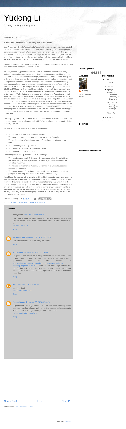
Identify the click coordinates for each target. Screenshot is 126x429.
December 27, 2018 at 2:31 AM (36, 252)
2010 (107, 117)
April (109, 90)
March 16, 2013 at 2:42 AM (34, 215)
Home (39, 401)
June (109, 83)
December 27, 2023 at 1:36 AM (38, 302)
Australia (13, 202)
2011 (107, 80)
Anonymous (18, 252)
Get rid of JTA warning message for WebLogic (112, 105)
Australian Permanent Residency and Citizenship (113, 96)
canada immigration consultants (25, 313)
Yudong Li (22, 17)
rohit (15, 285)
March (110, 113)
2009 (107, 121)
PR (47, 202)
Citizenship (22, 202)
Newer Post (10, 401)
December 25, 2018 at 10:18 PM (38, 237)
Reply (15, 229)
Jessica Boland (19, 302)
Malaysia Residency (20, 226)
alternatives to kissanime (22, 291)
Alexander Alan (19, 237)
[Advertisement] (39, 379)
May (109, 86)
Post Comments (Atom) (24, 407)
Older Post (67, 401)
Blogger (68, 421)
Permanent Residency (36, 202)
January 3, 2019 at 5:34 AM (28, 285)
